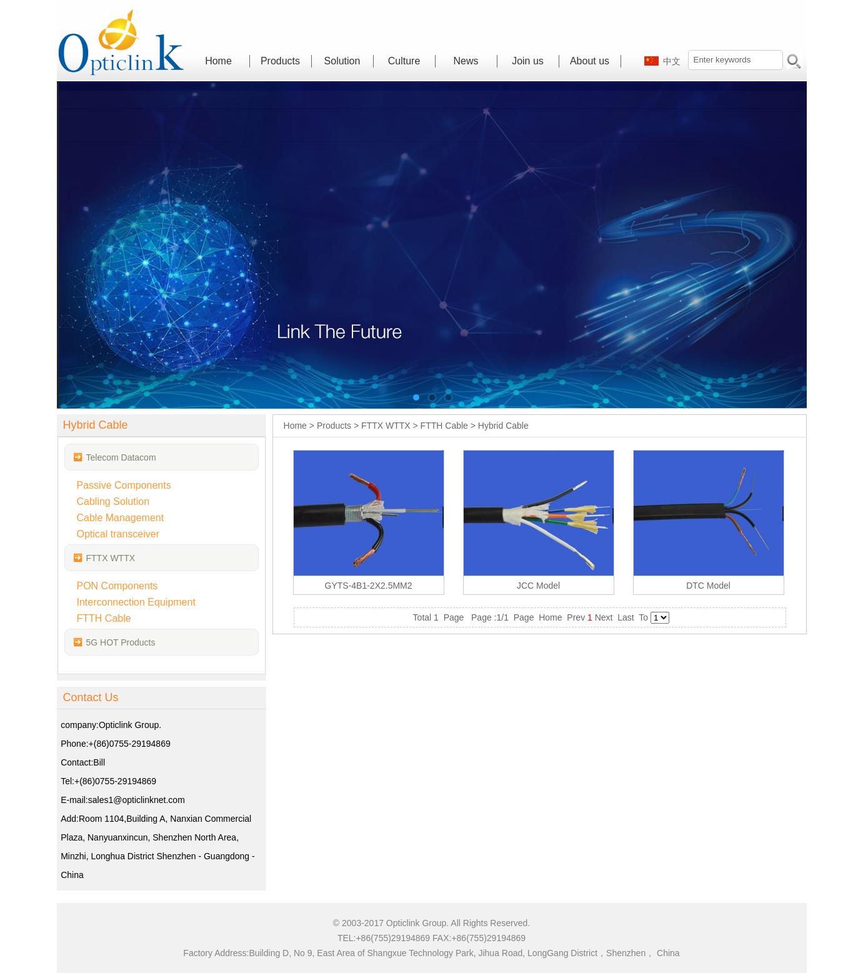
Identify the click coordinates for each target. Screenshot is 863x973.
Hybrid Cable (503, 426)
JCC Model (538, 586)
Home (218, 61)
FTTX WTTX (111, 558)
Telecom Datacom (121, 457)
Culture (404, 61)
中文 (672, 61)
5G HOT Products (121, 642)
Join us (528, 61)
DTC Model (708, 586)
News (465, 61)
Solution (342, 61)
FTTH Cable (444, 426)
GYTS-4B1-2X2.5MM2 (368, 586)
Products (280, 61)
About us (589, 61)
